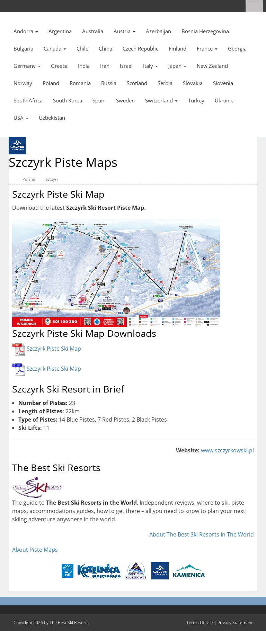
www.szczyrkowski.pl (227, 450)
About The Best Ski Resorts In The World (201, 534)
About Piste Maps (35, 549)
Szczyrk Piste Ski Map (54, 349)
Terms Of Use (199, 622)
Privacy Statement (235, 622)
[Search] (257, 6)
